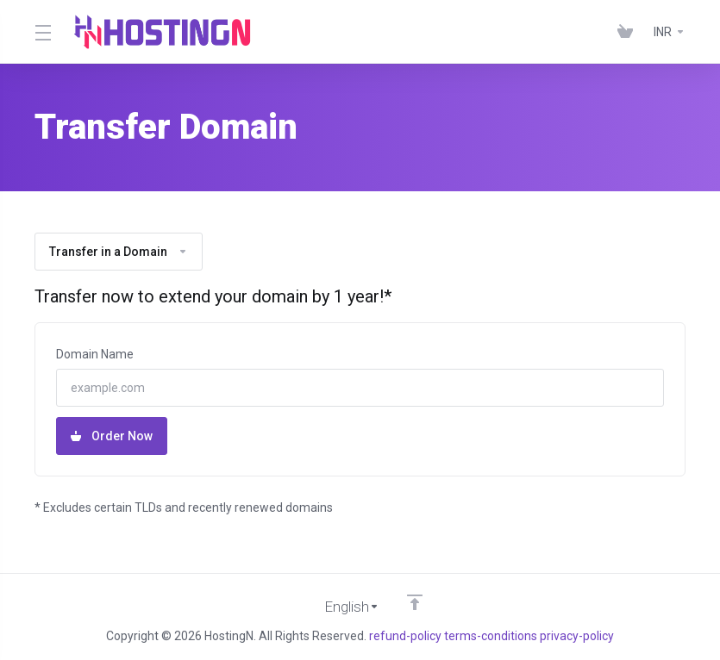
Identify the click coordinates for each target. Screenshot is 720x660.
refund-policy (405, 636)
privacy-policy (577, 636)
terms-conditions (490, 636)
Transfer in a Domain (118, 251)
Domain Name (95, 354)
